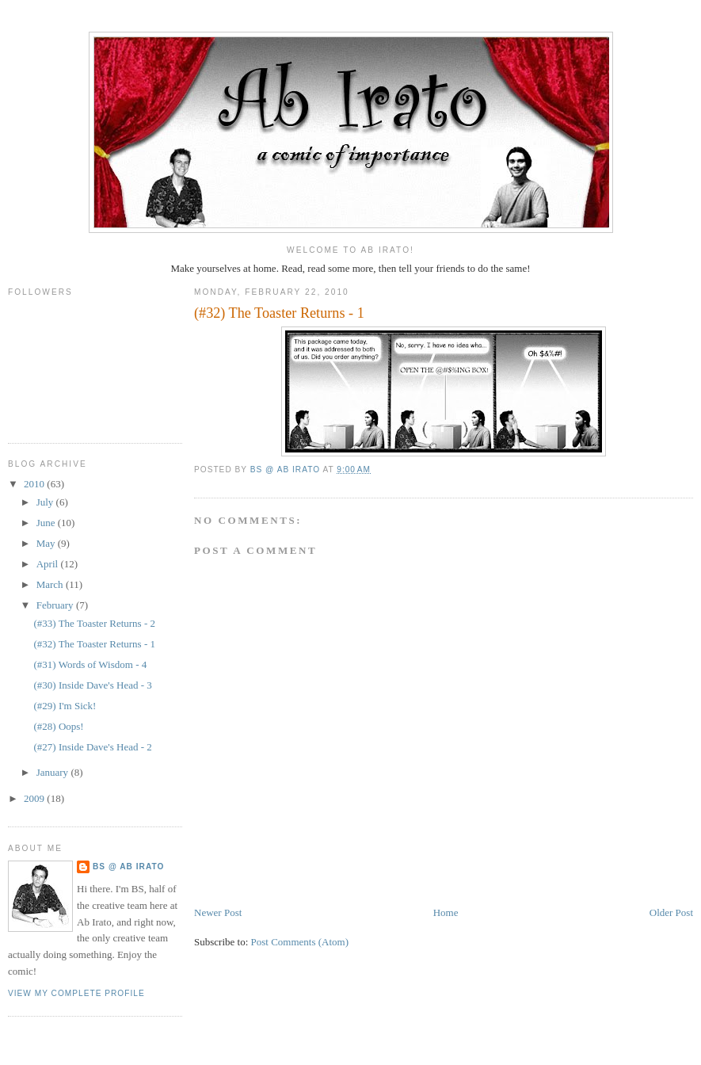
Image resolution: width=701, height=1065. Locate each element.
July (46, 502)
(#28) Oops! (58, 726)
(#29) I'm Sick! (64, 706)
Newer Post (218, 912)
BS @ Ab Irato (128, 866)
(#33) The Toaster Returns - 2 (94, 623)
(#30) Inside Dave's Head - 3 (92, 685)
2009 (35, 798)
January (53, 772)
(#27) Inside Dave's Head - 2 (92, 747)
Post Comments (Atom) (300, 942)
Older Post (671, 912)
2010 (35, 484)
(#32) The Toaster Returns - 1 (94, 644)
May (47, 543)
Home (446, 912)
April (48, 564)
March (51, 584)
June (47, 523)
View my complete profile (76, 993)
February (56, 605)
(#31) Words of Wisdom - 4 (90, 664)
